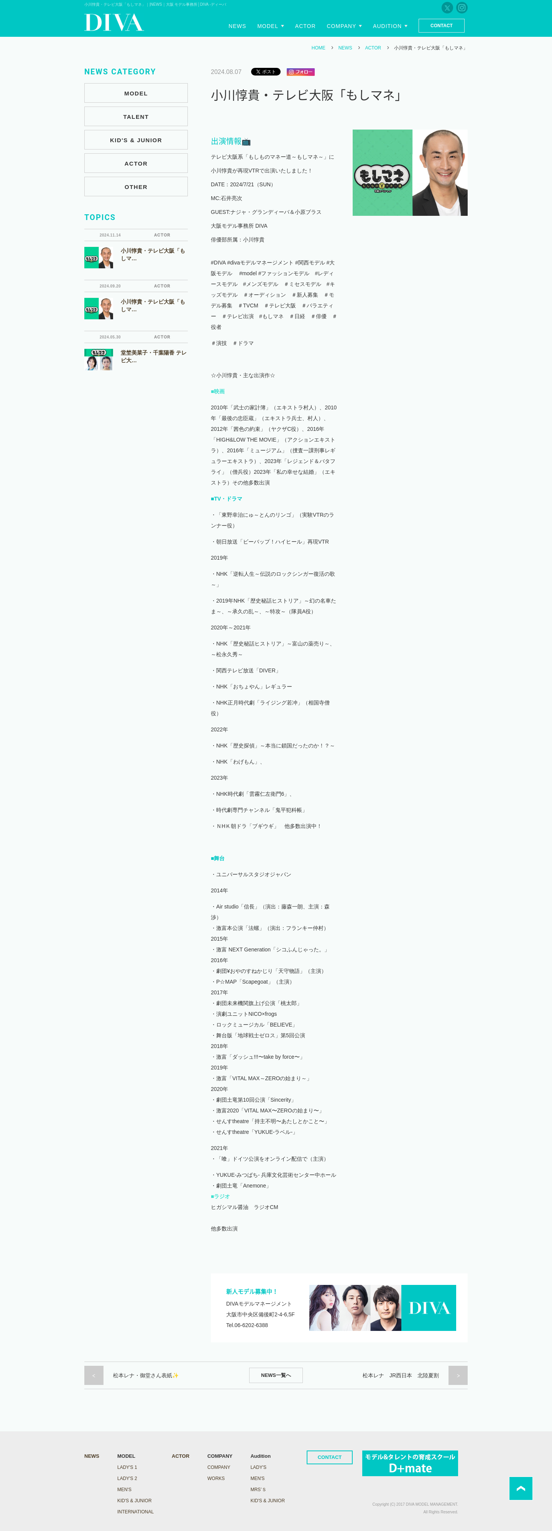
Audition (387, 26)
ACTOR (373, 48)
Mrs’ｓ (258, 1489)
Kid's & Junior (267, 1500)
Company (341, 26)
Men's (257, 1478)
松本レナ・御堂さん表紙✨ (146, 1375)
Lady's (258, 1467)
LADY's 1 (127, 1467)
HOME (318, 48)
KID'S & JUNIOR (136, 140)
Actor (305, 26)
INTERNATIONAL (135, 1512)
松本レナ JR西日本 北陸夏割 (401, 1375)
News (237, 26)
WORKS (216, 1478)
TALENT (136, 116)
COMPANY (218, 1467)
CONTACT (330, 1457)
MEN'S (124, 1489)
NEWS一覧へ (276, 1375)
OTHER (136, 187)
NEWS (345, 48)
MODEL (136, 93)
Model (267, 26)
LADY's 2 (127, 1478)
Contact (441, 25)
